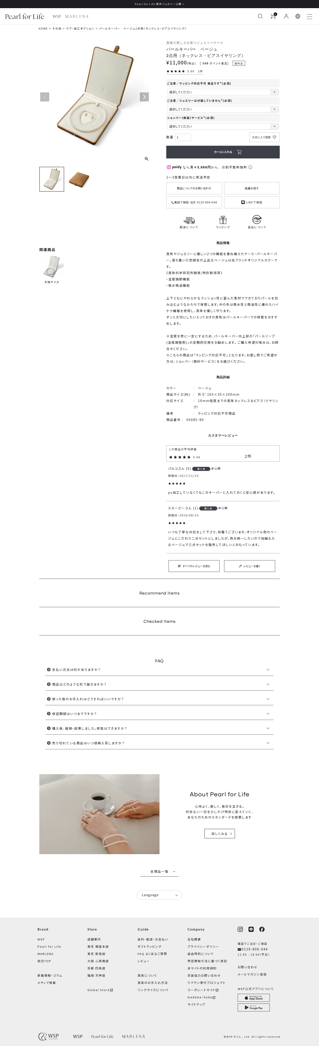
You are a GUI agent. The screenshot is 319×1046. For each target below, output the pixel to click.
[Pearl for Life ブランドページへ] (25, 16)
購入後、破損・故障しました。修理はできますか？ (89, 728)
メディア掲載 (47, 982)
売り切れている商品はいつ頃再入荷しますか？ (88, 743)
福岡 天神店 (96, 975)
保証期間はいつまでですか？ (74, 713)
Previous (44, 96)
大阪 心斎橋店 (98, 961)
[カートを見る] (273, 16)
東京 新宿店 (96, 954)
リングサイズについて (153, 990)
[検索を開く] (260, 16)
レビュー (144, 961)
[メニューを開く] (309, 16)
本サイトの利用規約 (202, 968)
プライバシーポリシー (203, 946)
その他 (57, 28)
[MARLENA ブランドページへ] (77, 16)
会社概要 (194, 939)
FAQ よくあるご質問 (152, 954)
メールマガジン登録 (252, 974)
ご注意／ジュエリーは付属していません (199, 100)
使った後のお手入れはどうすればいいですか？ (88, 699)
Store (92, 929)
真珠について (147, 975)
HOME (43, 28)
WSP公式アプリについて (256, 989)
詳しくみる (219, 833)
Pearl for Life (49, 946)
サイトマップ (196, 1004)
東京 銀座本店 (98, 946)
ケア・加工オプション (80, 28)
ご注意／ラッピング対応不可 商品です (199, 83)
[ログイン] (286, 16)
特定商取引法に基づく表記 (207, 961)
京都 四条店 (96, 968)
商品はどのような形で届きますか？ (79, 684)
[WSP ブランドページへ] (57, 16)
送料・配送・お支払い (153, 939)
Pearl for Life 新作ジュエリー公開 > (159, 4)
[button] (298, 16)
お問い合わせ (248, 967)
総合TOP (44, 961)
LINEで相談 (252, 201)
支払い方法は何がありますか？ (76, 669)
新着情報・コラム (50, 975)
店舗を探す (252, 188)
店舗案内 (94, 939)
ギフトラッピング (150, 946)
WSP (41, 939)
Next (144, 96)
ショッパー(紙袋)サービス (191, 118)
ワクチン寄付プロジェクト (207, 982)
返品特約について (201, 954)
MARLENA (46, 954)
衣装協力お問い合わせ (204, 975)
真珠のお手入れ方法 (153, 982)
